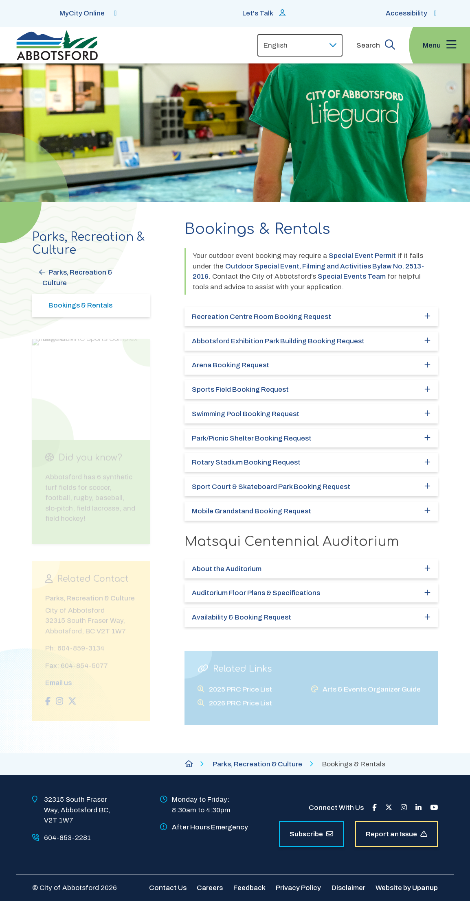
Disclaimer (348, 888)
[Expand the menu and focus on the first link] (439, 45)
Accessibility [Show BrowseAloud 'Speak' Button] (406, 13)
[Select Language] (300, 45)
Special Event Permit (362, 256)
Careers (210, 888)
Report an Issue (396, 834)
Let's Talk (257, 13)
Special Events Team (352, 276)
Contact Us (168, 888)
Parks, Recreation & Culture (77, 277)
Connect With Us (336, 808)
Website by (407, 888)
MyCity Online (82, 13)
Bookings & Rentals (80, 305)
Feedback (249, 888)
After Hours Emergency (210, 827)
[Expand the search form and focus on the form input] (375, 45)
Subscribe (311, 834)
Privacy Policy (298, 888)
